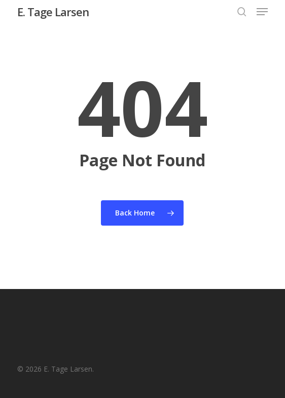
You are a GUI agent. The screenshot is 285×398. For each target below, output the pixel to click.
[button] (262, 12)
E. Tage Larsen (53, 11)
